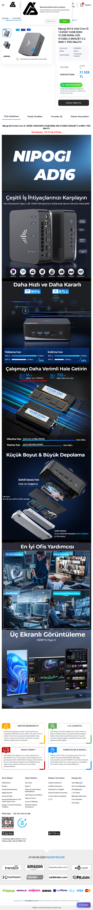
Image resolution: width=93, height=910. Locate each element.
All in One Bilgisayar (78, 786)
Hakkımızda (6, 783)
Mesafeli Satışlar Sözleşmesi (31, 806)
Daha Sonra (50, 21)
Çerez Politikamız (31, 801)
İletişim (4, 786)
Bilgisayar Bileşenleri (79, 796)
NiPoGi (76, 51)
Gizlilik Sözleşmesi (55, 786)
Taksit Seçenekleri (71, 85)
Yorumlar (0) (56, 116)
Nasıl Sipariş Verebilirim (33, 795)
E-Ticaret (39, 908)
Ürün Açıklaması (11, 116)
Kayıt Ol (27, 786)
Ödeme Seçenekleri (80, 116)
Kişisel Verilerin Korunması (57, 793)
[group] (32, 42)
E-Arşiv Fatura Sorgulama (57, 796)
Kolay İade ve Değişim (56, 789)
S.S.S (50, 799)
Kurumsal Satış (7, 796)
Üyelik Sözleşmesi (55, 783)
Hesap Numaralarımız (9, 789)
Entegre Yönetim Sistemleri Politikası (11, 806)
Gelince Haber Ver (73, 103)
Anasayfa (5, 18)
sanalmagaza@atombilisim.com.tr (14, 839)
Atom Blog (75, 803)
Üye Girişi (28, 783)
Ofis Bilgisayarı (77, 789)
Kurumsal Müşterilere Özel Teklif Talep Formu (11, 800)
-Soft (34, 908)
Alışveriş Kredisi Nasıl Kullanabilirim (33, 790)
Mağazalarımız (7, 793)
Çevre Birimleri (77, 799)
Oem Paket (16, 18)
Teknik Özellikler (35, 116)
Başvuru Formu (30, 798)
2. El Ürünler (76, 793)
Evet (64, 21)
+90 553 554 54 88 (21, 813)
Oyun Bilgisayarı (77, 783)
